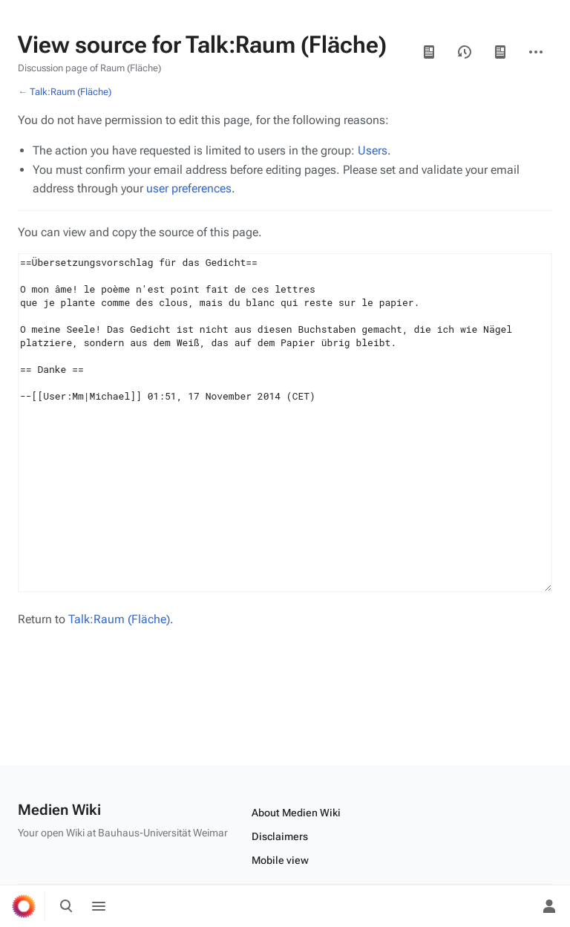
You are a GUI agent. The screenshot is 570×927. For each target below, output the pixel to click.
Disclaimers (280, 836)
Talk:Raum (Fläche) (70, 91)
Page (500, 52)
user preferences (189, 188)
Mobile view (280, 860)
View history (464, 52)
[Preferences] (516, 906)
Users (372, 150)
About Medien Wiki (296, 813)
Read (429, 52)
